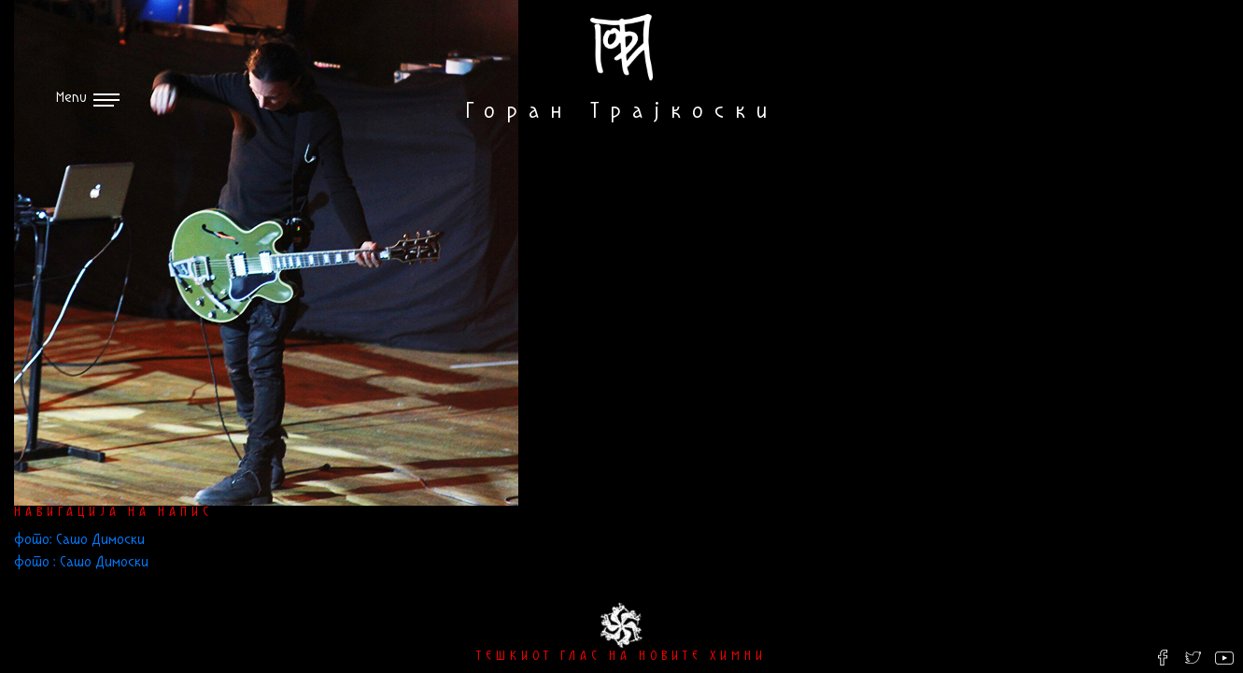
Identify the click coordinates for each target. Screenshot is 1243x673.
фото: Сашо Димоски (79, 540)
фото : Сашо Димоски (81, 562)
